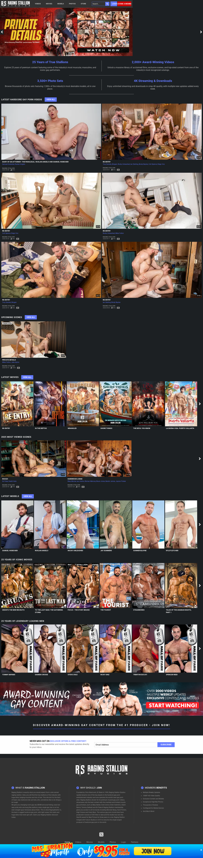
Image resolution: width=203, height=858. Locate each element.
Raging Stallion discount (49, 815)
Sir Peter (5, 481)
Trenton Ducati (140, 675)
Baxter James (110, 481)
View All (50, 99)
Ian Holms (80, 481)
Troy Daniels (107, 164)
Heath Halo (13, 481)
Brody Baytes (143, 164)
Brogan (114, 164)
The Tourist (105, 610)
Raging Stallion (8, 168)
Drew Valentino (115, 805)
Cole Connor (105, 805)
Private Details (9, 360)
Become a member (124, 4)
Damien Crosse (41, 675)
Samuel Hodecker (8, 164)
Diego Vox (161, 164)
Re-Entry (107, 162)
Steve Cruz (73, 675)
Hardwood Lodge (75, 479)
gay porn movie (110, 812)
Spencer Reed (171, 675)
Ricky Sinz (104, 675)
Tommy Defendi (8, 675)
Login (114, 4)
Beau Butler (96, 805)
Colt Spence (153, 164)
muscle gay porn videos (116, 800)
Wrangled (72, 428)
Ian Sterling (134, 164)
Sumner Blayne (139, 551)
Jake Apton (15, 362)
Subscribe (166, 744)
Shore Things (106, 428)
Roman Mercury (90, 481)
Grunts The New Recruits (13, 610)
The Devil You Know (141, 428)
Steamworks (138, 610)
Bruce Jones (100, 481)
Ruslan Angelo (20, 164)
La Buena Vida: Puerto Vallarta (180, 428)
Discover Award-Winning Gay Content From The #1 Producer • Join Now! (101, 725)
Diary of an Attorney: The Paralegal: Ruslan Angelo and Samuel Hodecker (35, 162)
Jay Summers (106, 551)
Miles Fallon (119, 233)
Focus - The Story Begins (79, 610)
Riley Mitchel (72, 481)
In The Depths (41, 428)
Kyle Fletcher (172, 551)
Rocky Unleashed (124, 164)
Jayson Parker (121, 481)
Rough (5, 479)
